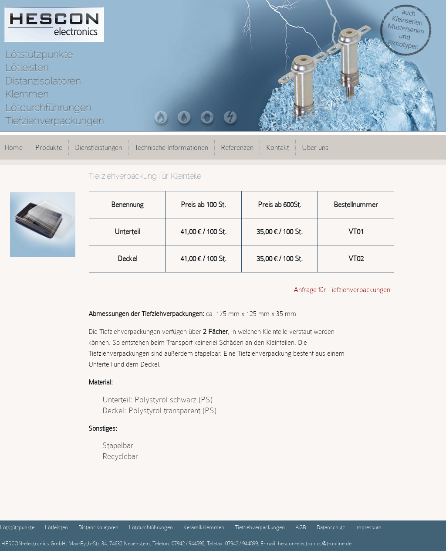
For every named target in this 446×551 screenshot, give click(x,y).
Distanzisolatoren (98, 527)
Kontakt (277, 147)
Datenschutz (331, 527)
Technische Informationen (171, 147)
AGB (300, 527)
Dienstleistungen (98, 147)
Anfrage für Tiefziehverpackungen (342, 289)
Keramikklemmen (203, 527)
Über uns (315, 147)
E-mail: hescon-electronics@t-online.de (305, 543)
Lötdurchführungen (151, 527)
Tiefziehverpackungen (260, 527)
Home (13, 147)
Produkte (48, 147)
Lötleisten (56, 527)
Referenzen (237, 147)
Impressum (368, 527)
